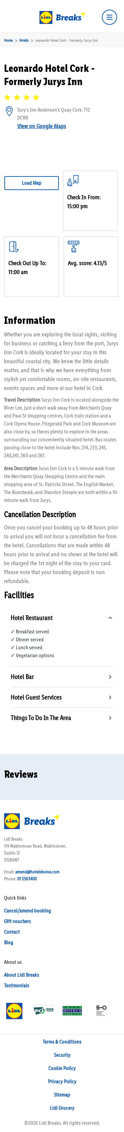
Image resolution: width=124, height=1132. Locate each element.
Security (62, 1055)
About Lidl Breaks (21, 975)
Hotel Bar (22, 677)
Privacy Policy (62, 1081)
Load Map (31, 183)
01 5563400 (27, 879)
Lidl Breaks (50, 1123)
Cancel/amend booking (27, 911)
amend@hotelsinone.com (37, 872)
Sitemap (62, 1095)
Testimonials (16, 985)
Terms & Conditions (62, 1042)
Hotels (23, 40)
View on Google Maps (41, 126)
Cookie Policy (62, 1068)
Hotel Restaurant (32, 618)
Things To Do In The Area (41, 718)
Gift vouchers (17, 921)
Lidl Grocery (62, 1108)
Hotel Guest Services (36, 697)
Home (8, 40)
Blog (8, 942)
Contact (12, 932)
